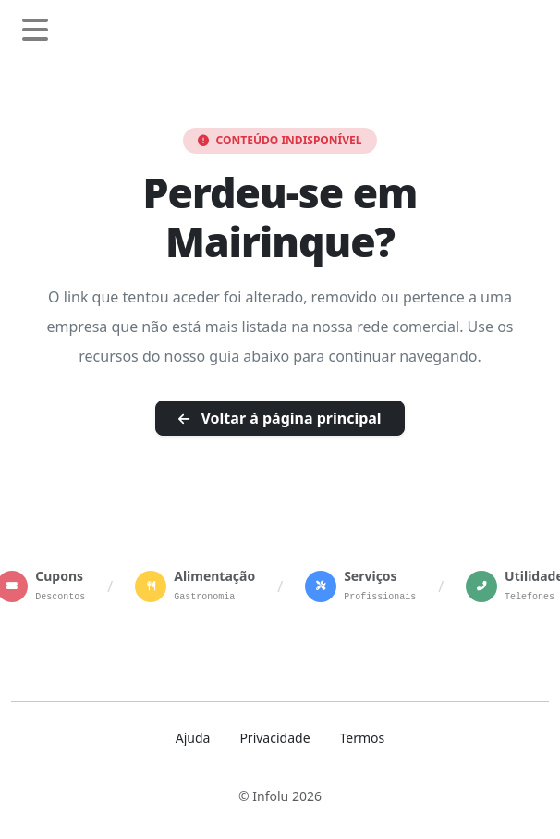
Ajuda (193, 737)
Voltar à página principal (279, 418)
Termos (362, 737)
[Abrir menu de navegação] (35, 30)
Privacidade (274, 737)
